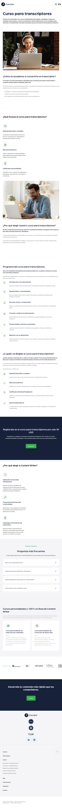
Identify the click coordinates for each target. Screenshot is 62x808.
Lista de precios (6, 782)
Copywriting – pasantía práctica (10, 763)
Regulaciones (6, 802)
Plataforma (5, 786)
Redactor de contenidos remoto (10, 768)
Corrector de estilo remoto (9, 770)
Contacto (31, 698)
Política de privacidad (16, 802)
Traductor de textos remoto (9, 773)
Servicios (5, 751)
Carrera (5, 759)
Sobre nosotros (6, 755)
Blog (4, 778)
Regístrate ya (31, 446)
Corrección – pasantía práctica (10, 765)
